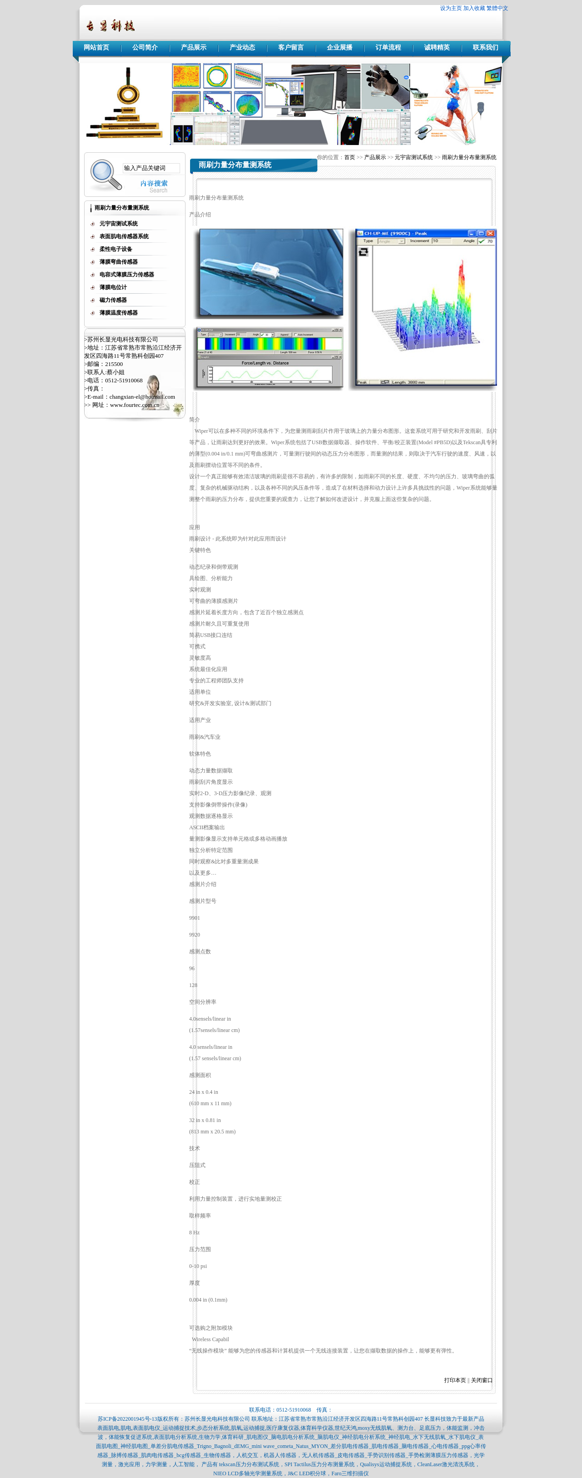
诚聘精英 (437, 47)
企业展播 (339, 47)
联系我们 (485, 47)
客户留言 (291, 47)
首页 (349, 157)
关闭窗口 (482, 1380)
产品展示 (193, 47)
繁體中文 (497, 8)
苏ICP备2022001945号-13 (127, 1419)
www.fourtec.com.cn (135, 404)
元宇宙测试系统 (414, 157)
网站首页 (96, 47)
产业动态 (242, 47)
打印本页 (455, 1380)
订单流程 (388, 47)
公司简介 (145, 47)
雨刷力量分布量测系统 (469, 157)
